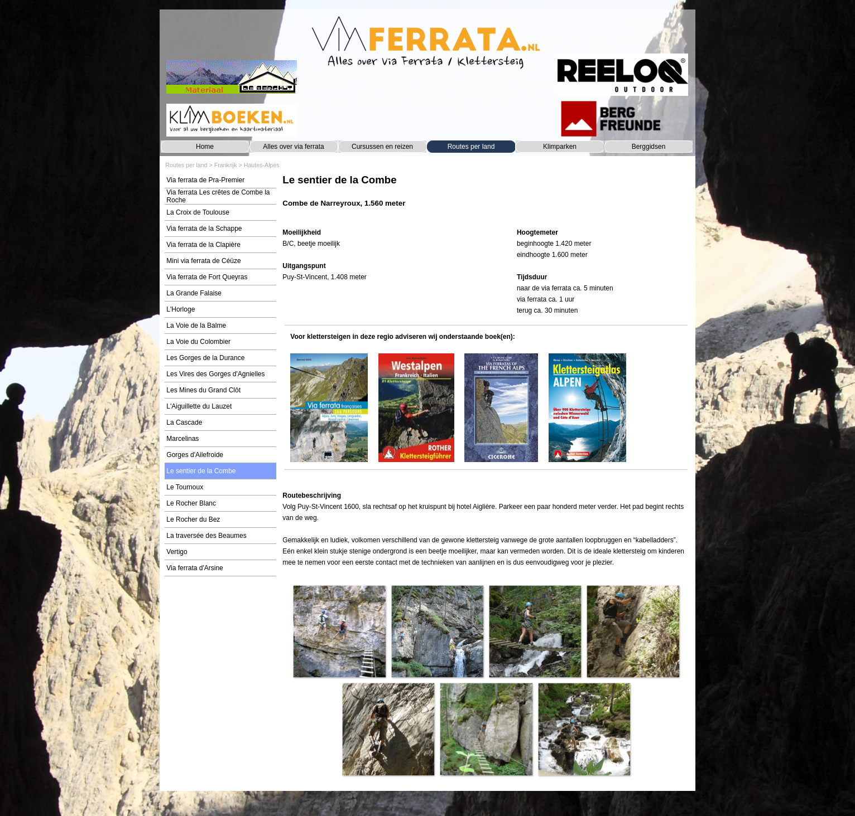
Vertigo (176, 552)
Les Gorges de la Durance (205, 358)
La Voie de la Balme (196, 325)
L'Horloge (180, 309)
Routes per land (471, 146)
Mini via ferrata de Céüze (203, 261)
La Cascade (184, 422)
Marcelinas (182, 439)
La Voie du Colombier (198, 342)
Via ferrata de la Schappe (204, 228)
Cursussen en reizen (382, 146)
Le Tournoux (184, 487)
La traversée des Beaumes (206, 536)
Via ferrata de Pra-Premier (205, 180)
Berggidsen (649, 146)
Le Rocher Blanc (191, 503)
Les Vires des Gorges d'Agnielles (215, 374)
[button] (339, 631)
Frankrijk (225, 165)
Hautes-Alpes (262, 165)
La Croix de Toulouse (197, 212)
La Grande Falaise (194, 293)
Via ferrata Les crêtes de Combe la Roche (218, 196)
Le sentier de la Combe (201, 471)
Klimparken (560, 146)
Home (205, 146)
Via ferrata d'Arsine (194, 568)
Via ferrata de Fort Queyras (206, 277)
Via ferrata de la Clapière (203, 245)
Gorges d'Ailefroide (194, 455)
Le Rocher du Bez (193, 519)
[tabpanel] (485, 196)
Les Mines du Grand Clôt (203, 390)
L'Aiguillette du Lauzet (199, 406)
